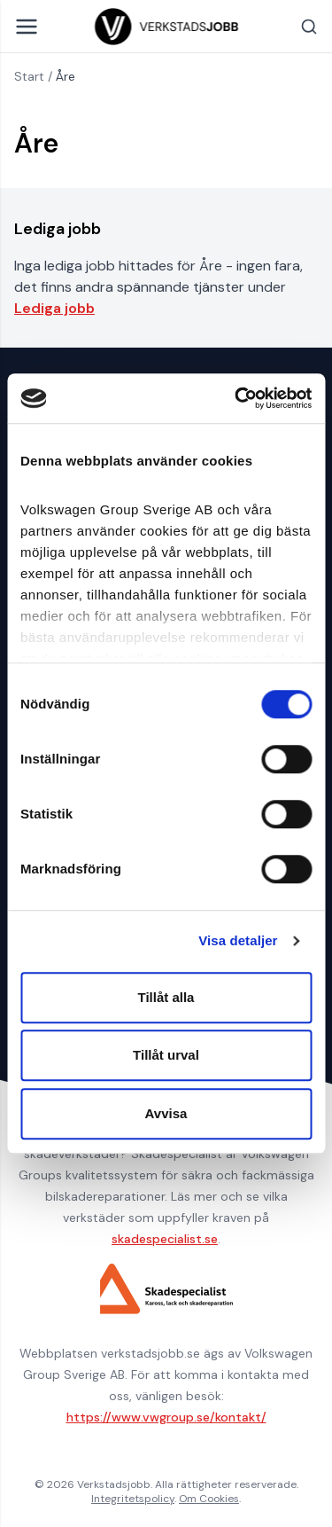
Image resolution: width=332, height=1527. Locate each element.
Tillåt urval (166, 1054)
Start (29, 76)
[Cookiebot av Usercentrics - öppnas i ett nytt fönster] (236, 398)
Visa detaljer (237, 940)
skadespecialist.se (165, 1239)
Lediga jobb (54, 308)
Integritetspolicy (132, 1499)
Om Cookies (209, 1499)
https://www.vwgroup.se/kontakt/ (166, 1417)
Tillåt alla (166, 997)
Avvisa (166, 1113)
